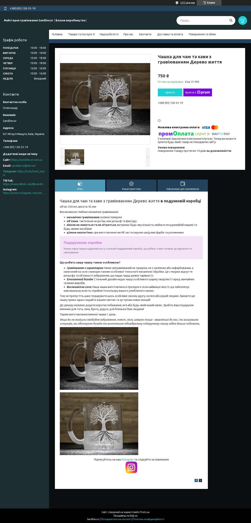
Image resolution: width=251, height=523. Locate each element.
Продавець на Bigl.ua (125, 515)
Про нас (128, 34)
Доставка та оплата (170, 34)
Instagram (128, 459)
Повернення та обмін (202, 34)
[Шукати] (230, 20)
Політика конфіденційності (148, 519)
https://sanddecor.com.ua (26, 159)
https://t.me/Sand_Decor (24, 173)
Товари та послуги (80, 34)
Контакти (145, 34)
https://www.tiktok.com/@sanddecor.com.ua (24, 184)
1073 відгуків (187, 2)
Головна (57, 34)
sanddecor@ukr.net (23, 165)
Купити (170, 92)
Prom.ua (144, 512)
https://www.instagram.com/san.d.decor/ (24, 193)
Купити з (197, 92)
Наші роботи (108, 34)
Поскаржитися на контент (116, 519)
